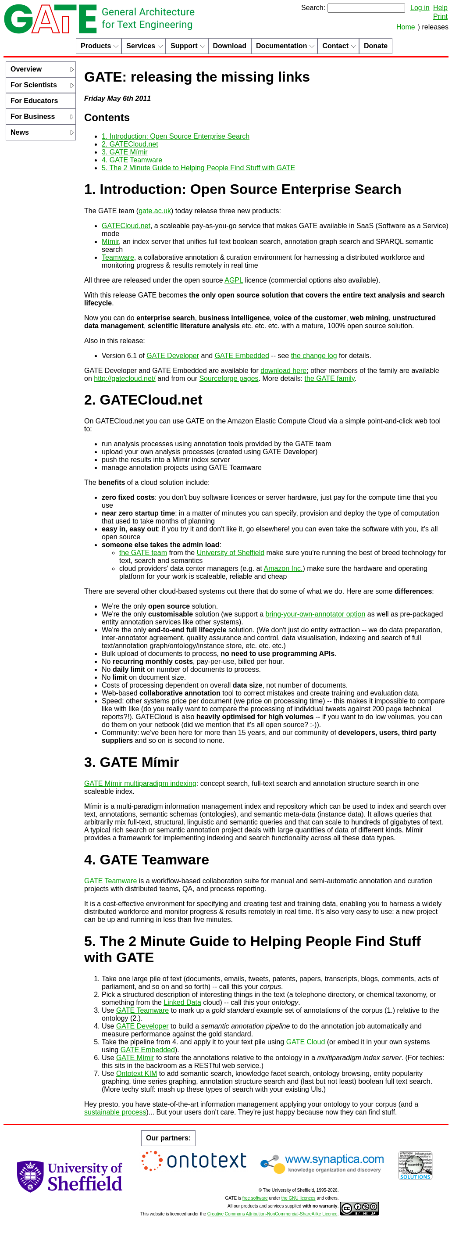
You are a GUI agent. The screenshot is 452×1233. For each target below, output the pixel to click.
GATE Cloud (305, 1042)
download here (283, 370)
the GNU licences (298, 1198)
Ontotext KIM (136, 1073)
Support (184, 46)
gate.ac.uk (155, 211)
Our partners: (168, 1138)
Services (140, 46)
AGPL (233, 280)
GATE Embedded (242, 355)
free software (255, 1198)
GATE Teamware (110, 881)
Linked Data (182, 1002)
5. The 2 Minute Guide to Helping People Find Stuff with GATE (198, 168)
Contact (335, 46)
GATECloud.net (126, 225)
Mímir (110, 241)
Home (405, 27)
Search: (313, 7)
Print (440, 16)
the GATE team (143, 552)
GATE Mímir (135, 1057)
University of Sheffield (230, 552)
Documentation (281, 46)
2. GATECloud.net (130, 144)
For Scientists (34, 85)
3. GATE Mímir (125, 152)
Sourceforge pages (228, 378)
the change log (314, 355)
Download (229, 46)
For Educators (34, 100)
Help (440, 7)
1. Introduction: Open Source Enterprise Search (175, 136)
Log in (420, 7)
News (20, 132)
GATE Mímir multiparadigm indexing (140, 783)
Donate (376, 46)
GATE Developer (172, 355)
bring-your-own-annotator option (316, 614)
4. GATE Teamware (132, 160)
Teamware (118, 257)
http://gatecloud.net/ (125, 378)
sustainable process (115, 1112)
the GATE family (330, 378)
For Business (33, 116)
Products (96, 46)
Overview (26, 69)
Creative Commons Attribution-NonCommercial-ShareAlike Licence (272, 1213)
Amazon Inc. (283, 568)
